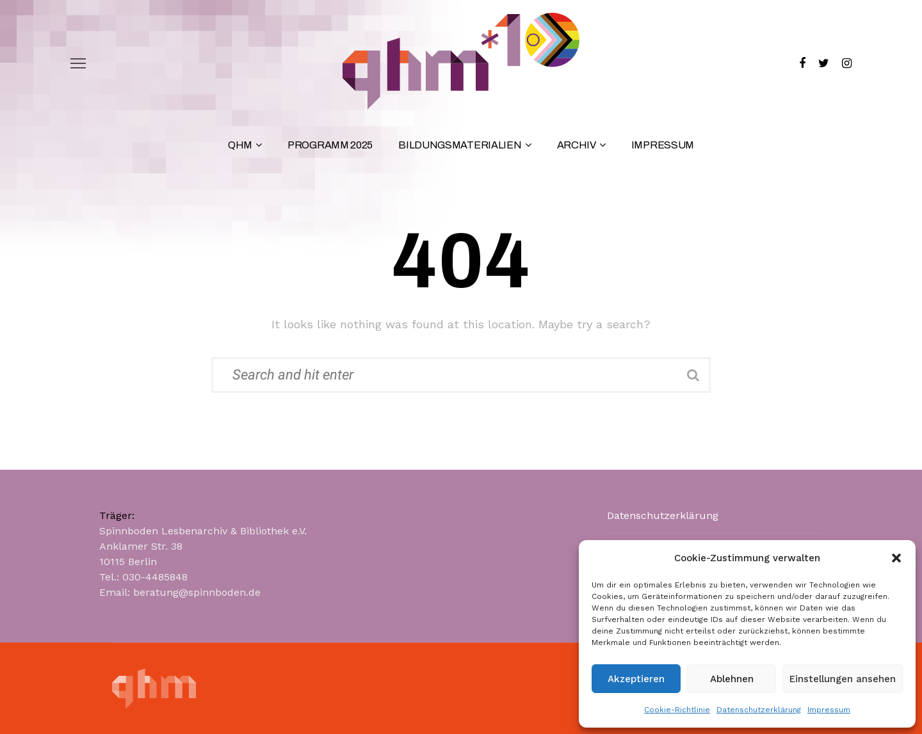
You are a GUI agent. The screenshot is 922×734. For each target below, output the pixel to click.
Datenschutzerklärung (758, 709)
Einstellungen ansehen (842, 679)
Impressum (828, 709)
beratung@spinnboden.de (197, 592)
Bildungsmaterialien (459, 145)
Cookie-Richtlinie (677, 709)
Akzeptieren (636, 679)
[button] (896, 558)
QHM (240, 145)
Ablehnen (732, 679)
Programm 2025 (330, 145)
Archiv (576, 145)
